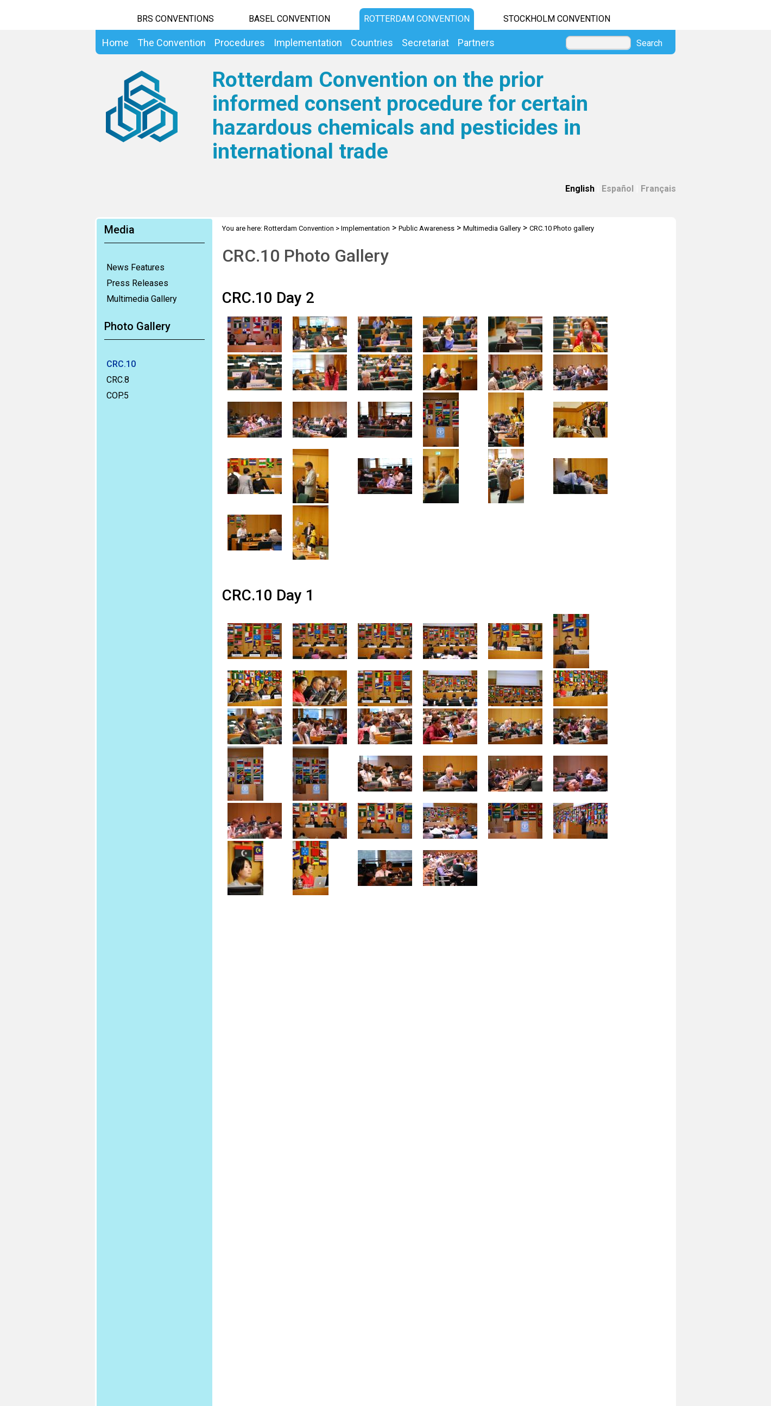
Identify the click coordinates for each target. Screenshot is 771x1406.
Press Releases (137, 283)
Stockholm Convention (556, 19)
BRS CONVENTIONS (175, 19)
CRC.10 (121, 364)
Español (618, 188)
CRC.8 (117, 380)
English (580, 188)
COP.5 (117, 395)
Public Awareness (426, 228)
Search (649, 43)
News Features (135, 267)
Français (658, 188)
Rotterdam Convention (417, 19)
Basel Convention (289, 19)
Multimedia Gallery (141, 299)
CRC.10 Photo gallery (561, 228)
